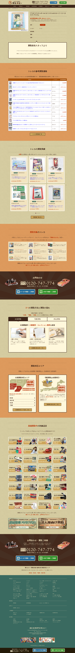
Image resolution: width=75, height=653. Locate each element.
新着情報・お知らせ (16, 607)
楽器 (53, 589)
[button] (35, 213)
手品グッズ (15, 598)
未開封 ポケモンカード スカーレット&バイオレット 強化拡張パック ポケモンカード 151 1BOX (31, 95)
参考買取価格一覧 (15, 8)
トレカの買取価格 (23, 8)
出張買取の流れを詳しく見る (37, 348)
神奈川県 (43, 572)
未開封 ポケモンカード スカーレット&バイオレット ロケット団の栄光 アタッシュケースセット (32, 91)
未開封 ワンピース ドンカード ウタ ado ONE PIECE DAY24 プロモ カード (28, 82)
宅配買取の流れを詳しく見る (53, 404)
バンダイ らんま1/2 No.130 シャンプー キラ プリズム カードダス (26, 99)
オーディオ (28, 586)
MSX (53, 593)
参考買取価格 (34, 6)
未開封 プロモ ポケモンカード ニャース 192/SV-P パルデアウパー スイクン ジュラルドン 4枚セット (32, 112)
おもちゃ (14, 580)
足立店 (27, 620)
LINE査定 (14, 614)
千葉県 (38, 572)
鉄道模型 (54, 582)
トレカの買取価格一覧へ (37, 134)
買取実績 (27, 6)
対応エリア (47, 6)
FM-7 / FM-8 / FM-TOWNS (17, 595)
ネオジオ (41, 583)
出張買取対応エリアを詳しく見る (22, 409)
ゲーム (27, 583)
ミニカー (27, 582)
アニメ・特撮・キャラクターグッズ (45, 580)
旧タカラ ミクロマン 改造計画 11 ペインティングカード (25, 87)
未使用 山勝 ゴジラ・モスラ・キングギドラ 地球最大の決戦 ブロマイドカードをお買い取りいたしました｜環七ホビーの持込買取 (37, 206)
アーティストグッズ (43, 589)
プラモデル (41, 582)
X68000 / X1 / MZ (29, 595)
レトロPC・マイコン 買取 (44, 593)
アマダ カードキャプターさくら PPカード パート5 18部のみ (25, 116)
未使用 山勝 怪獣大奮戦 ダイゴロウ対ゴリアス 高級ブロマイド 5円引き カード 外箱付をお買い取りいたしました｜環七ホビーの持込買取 (19, 206)
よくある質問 (28, 614)
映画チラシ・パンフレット (17, 589)
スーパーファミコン (16, 585)
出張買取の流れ (28, 612)
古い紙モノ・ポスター (56, 588)
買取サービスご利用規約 (57, 620)
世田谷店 (14, 620)
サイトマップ (15, 623)
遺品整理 (27, 598)
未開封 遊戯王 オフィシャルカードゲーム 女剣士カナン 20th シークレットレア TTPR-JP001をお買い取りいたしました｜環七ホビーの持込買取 (55, 206)
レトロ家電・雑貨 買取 (56, 595)
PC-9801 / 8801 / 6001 (43, 595)
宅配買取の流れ (42, 612)
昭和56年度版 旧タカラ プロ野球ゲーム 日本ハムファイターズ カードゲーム (29, 124)
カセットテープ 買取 (16, 593)
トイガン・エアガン (16, 586)
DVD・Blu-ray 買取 (16, 588)
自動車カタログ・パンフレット (31, 589)
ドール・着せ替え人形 (17, 582)
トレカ (42, 24)
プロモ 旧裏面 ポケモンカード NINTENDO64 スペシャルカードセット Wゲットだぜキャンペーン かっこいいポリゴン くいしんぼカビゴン (32, 108)
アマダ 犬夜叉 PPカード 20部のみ (20, 120)
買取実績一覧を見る (37, 217)
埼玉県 (34, 572)
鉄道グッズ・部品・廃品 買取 (31, 596)
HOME (14, 6)
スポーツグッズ (42, 586)
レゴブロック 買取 (16, 596)
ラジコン (14, 583)
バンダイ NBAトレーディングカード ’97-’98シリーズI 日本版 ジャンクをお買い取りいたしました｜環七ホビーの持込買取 (55, 178)
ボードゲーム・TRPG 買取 (57, 596)
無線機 (54, 586)
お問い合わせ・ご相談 (43, 620)
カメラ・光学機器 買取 (43, 596)
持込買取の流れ (55, 612)
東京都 (30, 572)
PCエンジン (28, 585)
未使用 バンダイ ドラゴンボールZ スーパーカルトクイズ (25, 128)
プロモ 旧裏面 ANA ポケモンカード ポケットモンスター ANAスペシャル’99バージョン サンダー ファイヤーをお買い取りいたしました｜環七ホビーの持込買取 (19, 178)
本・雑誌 (41, 588)
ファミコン (54, 583)
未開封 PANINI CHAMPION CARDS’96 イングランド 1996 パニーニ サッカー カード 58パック (32, 104)
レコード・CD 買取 (29, 588)
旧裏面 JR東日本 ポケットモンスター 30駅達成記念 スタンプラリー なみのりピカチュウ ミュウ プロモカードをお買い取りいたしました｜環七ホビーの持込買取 (37, 178)
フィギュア (28, 580)
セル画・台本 (55, 580)
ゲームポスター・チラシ (44, 585)
